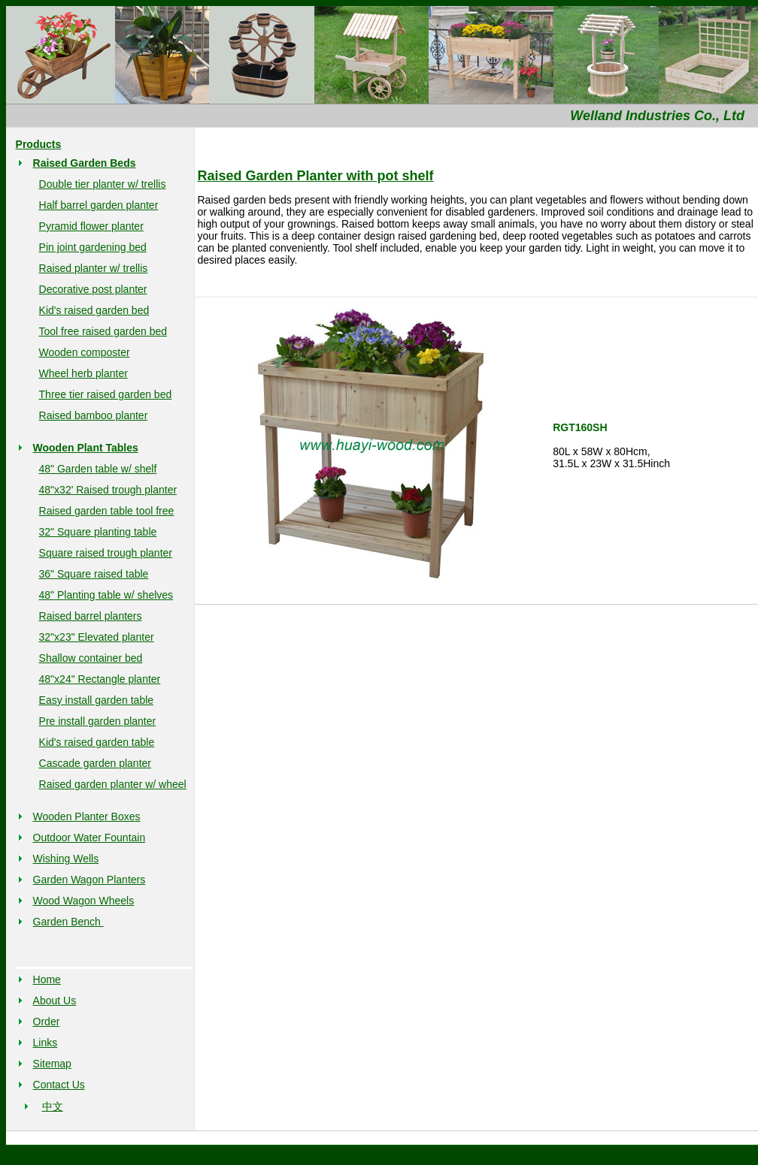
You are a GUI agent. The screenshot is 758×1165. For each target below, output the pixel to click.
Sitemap (52, 1064)
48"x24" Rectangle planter (100, 679)
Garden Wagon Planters (89, 880)
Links (45, 1043)
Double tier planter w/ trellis (102, 184)
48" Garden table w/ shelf (98, 469)
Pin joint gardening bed (93, 247)
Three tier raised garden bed (105, 394)
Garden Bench (68, 922)
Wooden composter (84, 352)
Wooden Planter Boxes (87, 816)
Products (39, 144)
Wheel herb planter (83, 373)
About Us (55, 1000)
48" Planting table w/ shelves (106, 595)
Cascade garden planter (95, 763)
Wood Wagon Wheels (84, 901)
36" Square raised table (94, 574)
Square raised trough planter (105, 553)
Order (46, 1022)
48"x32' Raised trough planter (108, 490)
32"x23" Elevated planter (96, 637)
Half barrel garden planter (99, 205)
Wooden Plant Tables (85, 448)
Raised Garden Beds (84, 163)
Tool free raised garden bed (103, 331)
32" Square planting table (98, 532)
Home (47, 979)
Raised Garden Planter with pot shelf (316, 175)
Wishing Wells (66, 859)
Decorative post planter (93, 289)
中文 (52, 1106)
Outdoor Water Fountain (89, 837)
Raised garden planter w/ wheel (112, 784)
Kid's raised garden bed (94, 310)
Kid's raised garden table (97, 742)
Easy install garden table (96, 700)
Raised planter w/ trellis (93, 268)
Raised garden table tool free (106, 511)
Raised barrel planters (90, 616)
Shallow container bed (91, 658)
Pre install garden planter (97, 721)
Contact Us (59, 1085)
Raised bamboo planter (93, 415)
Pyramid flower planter (91, 226)
